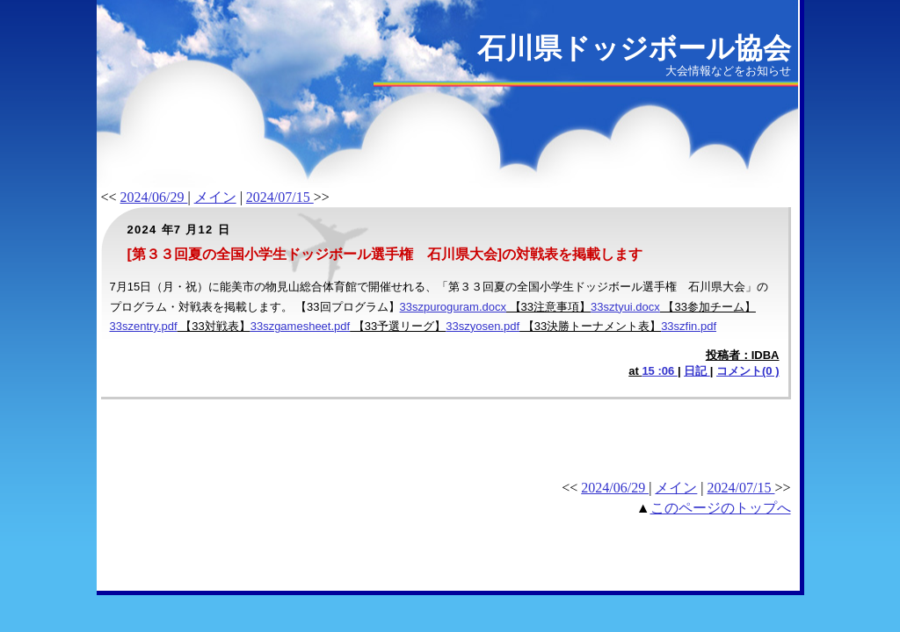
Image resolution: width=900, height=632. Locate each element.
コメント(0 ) (748, 370)
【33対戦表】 (214, 326)
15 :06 (659, 370)
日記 (697, 370)
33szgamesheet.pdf (300, 326)
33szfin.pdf (688, 326)
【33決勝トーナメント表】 (590, 326)
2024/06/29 (154, 197)
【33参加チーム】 (708, 306)
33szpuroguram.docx (453, 306)
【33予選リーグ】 (398, 326)
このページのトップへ (720, 507)
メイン (215, 197)
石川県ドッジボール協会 (634, 48)
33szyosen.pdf (482, 326)
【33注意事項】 (548, 306)
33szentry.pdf (144, 326)
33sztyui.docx (625, 306)
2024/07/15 (280, 197)
